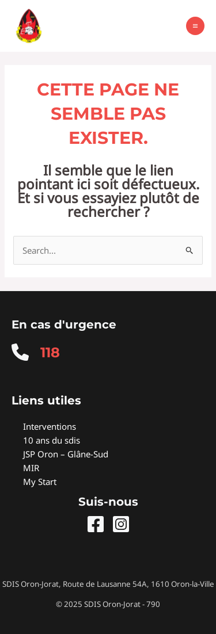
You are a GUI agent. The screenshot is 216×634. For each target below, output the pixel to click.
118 (50, 352)
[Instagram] (121, 524)
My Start (39, 481)
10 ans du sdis (51, 440)
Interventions (49, 426)
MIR (31, 467)
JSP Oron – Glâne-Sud (65, 454)
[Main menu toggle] (195, 26)
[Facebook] (95, 524)
